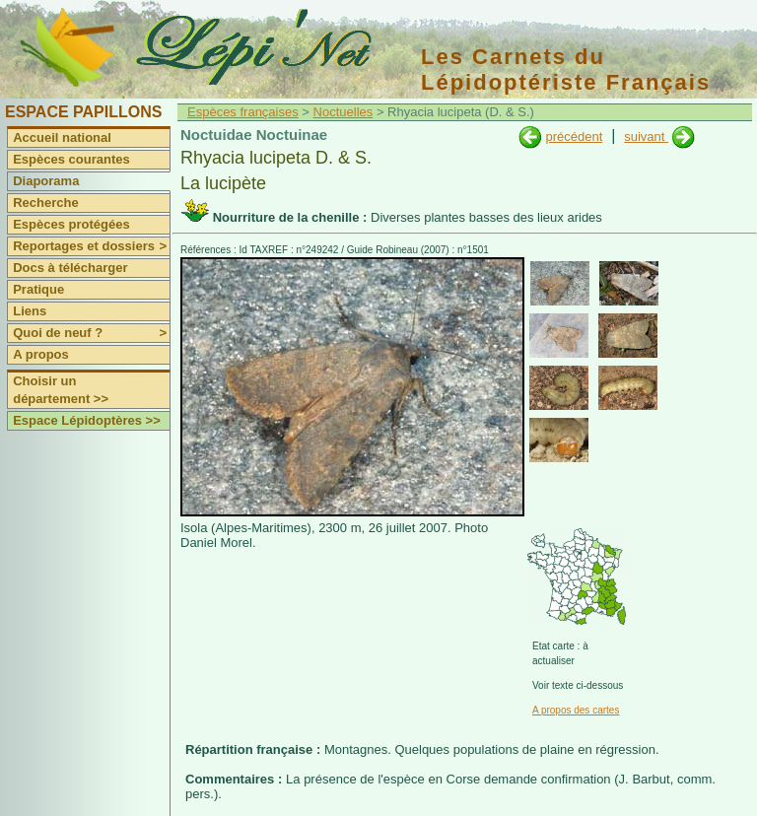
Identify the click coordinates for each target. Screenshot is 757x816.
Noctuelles (343, 111)
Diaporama (46, 180)
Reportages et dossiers (91, 246)
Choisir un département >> (60, 390)
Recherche (45, 202)
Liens (29, 311)
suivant (646, 136)
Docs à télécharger (70, 267)
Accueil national (62, 137)
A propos (41, 354)
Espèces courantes (71, 159)
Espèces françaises (243, 111)
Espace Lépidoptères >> (87, 420)
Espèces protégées (71, 224)
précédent (573, 136)
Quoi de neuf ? (91, 333)
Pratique (38, 289)
